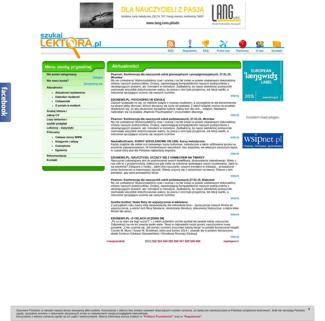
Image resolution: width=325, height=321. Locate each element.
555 (170, 241)
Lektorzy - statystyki (60, 127)
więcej (235, 95)
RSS (171, 49)
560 (198, 241)
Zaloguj (98, 77)
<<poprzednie (115, 241)
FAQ (205, 49)
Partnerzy (242, 49)
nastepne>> (231, 241)
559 (192, 241)
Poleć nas (223, 49)
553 (159, 241)
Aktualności (54, 87)
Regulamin (190, 49)
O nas (259, 49)
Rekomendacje (57, 155)
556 (176, 241)
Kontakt (276, 49)
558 (187, 241)
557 (181, 241)
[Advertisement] (262, 228)
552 (154, 241)
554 (165, 241)
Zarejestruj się (93, 83)
